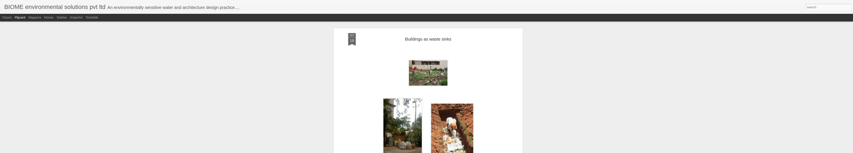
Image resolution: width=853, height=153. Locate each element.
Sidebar (62, 17)
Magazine (34, 17)
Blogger (440, 150)
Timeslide (92, 17)
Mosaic (49, 17)
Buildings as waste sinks (428, 22)
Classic (7, 17)
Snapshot (76, 17)
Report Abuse (452, 150)
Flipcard (20, 17)
